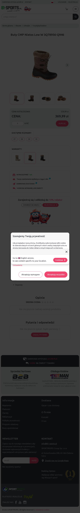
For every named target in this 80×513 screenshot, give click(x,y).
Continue (60, 260)
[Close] (66, 252)
